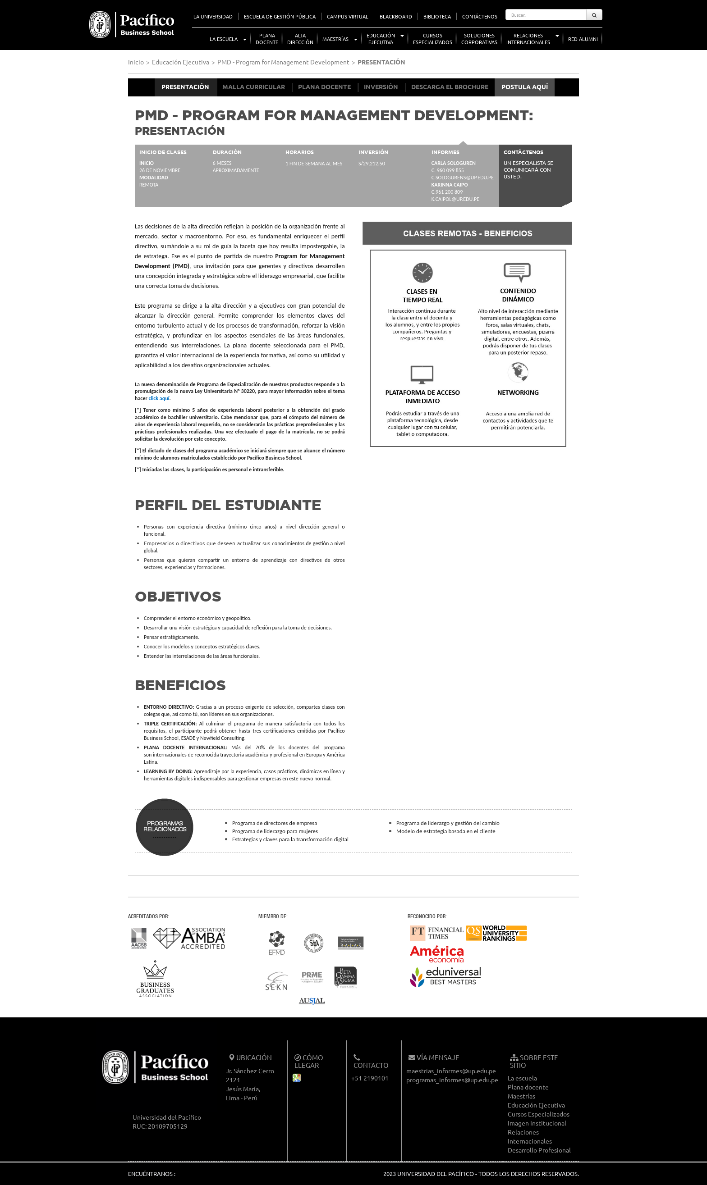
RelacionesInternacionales (528, 39)
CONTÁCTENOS (479, 16)
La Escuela (224, 38)
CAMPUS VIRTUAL (347, 16)
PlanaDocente (267, 39)
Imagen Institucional (537, 1123)
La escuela (522, 1078)
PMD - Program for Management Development (283, 62)
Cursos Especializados (538, 1114)
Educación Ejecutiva (180, 62)
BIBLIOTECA (437, 16)
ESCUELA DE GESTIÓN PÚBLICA (280, 16)
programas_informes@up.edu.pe (452, 1080)
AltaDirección (300, 39)
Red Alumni (583, 38)
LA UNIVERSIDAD (213, 16)
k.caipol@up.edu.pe (456, 199)
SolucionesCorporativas (479, 39)
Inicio (136, 62)
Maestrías (335, 38)
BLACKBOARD (396, 16)
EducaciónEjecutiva (381, 39)
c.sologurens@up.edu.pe (463, 177)
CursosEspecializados (432, 39)
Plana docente (528, 1087)
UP (81, 9)
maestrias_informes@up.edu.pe (451, 1070)
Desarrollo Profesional (539, 1150)
